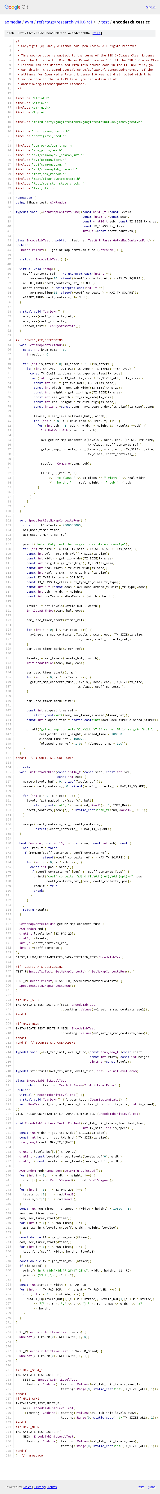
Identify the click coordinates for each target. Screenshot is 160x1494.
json (151, 1487)
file (97, 33)
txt (141, 1487)
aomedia (13, 22)
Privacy (39, 1487)
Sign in (150, 7)
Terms (52, 1487)
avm (29, 22)
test (105, 22)
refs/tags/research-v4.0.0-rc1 (65, 22)
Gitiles (27, 1487)
